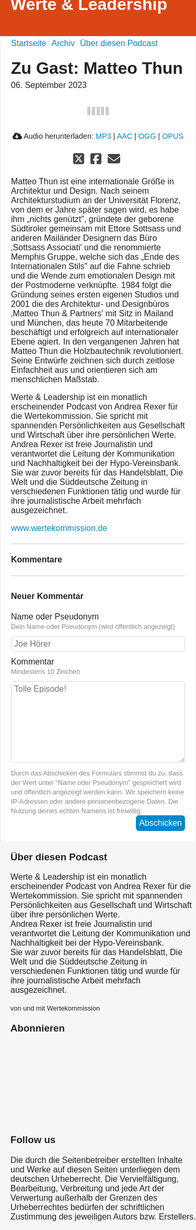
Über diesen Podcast (119, 43)
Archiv (63, 43)
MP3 (103, 136)
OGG (147, 136)
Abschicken (160, 822)
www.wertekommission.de (59, 528)
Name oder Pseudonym (98, 621)
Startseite (29, 43)
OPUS (172, 136)
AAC (124, 136)
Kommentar (98, 666)
